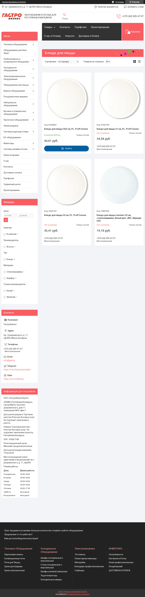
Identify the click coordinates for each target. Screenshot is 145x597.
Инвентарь (9, 143)
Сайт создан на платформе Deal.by (72, 592)
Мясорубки (80, 562)
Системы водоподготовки (16, 132)
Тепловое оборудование (15, 44)
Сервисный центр (12, 184)
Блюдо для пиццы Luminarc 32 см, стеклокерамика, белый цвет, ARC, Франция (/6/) (119, 218)
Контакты (65, 27)
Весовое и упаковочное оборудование (15, 112)
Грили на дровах (11, 155)
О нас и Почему (52, 36)
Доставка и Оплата (89, 36)
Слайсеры (79, 570)
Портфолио (81, 27)
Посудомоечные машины (16, 96)
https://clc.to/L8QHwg (14, 379)
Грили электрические (14, 570)
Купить (68, 148)
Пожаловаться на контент (79, 594)
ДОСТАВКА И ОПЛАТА (119, 570)
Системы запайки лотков (15, 149)
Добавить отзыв (136, 7)
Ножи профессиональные (121, 562)
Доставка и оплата (13, 172)
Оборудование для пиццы (16, 85)
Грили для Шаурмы (13, 566)
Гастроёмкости (116, 554)
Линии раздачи (11, 126)
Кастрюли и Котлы (117, 558)
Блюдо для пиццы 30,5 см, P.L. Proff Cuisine (66, 129)
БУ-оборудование (12, 137)
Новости (69, 36)
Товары (48, 27)
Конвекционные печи (14, 558)
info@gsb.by (9, 360)
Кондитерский (115, 566)
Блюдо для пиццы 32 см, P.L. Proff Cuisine (65, 215)
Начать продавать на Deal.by (14, 2)
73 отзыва (119, 2)
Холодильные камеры (51, 579)
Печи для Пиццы (12, 562)
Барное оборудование (14, 91)
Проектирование (100, 27)
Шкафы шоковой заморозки (54, 571)
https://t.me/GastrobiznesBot (17, 369)
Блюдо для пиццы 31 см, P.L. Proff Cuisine (118, 129)
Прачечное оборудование (16, 120)
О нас (6, 161)
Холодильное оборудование (11, 69)
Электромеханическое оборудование (14, 77)
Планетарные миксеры (86, 558)
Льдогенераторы (49, 575)
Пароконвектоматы (13, 554)
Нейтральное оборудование (11, 104)
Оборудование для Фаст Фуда (15, 51)
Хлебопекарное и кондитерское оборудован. (16, 60)
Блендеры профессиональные (89, 566)
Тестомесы (80, 554)
